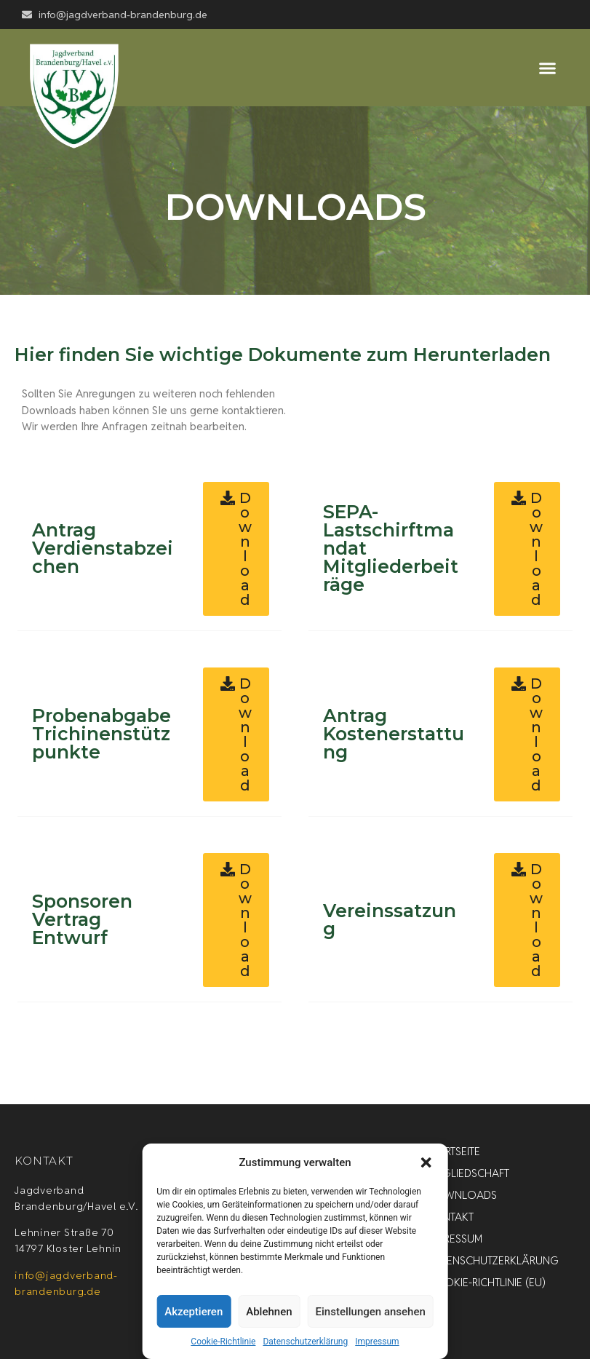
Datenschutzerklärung (305, 1341)
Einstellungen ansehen (371, 1311)
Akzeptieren (193, 1311)
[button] (426, 1162)
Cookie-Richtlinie (223, 1341)
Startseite (454, 1151)
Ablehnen (269, 1311)
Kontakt (451, 1217)
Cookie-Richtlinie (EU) (487, 1282)
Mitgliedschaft (468, 1173)
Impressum (377, 1341)
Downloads (462, 1195)
